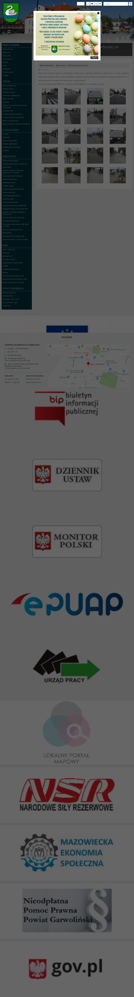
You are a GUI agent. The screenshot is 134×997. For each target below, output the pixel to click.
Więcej (94, 58)
